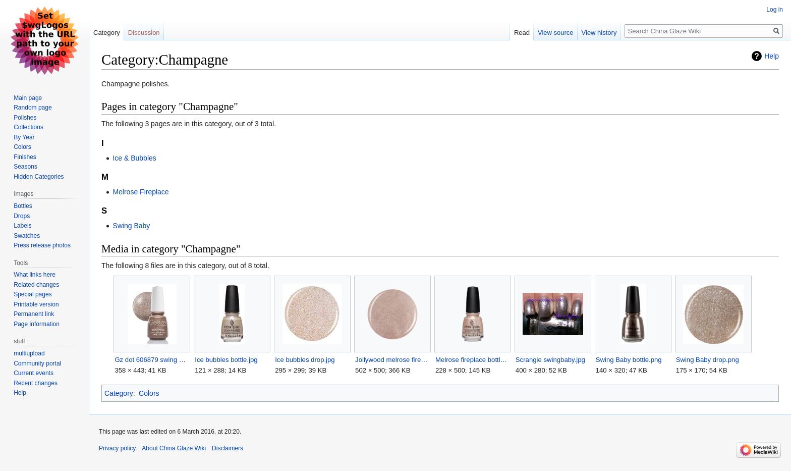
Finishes (25, 157)
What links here (34, 274)
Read (522, 32)
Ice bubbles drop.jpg (305, 359)
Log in (774, 9)
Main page (28, 97)
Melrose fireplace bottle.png (472, 359)
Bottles (23, 206)
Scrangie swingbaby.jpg (550, 359)
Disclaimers (227, 448)
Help (771, 56)
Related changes (36, 284)
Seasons (25, 166)
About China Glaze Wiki (174, 448)
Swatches (27, 235)
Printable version (36, 304)
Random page (32, 107)
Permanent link (34, 314)
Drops (22, 216)
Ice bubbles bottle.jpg (226, 359)
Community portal (37, 363)
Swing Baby (131, 226)
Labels (22, 225)
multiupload (29, 353)
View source (556, 32)
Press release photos (42, 245)
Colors (149, 393)
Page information (37, 324)
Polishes (25, 117)
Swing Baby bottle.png (629, 359)
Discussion (144, 32)
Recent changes (36, 383)
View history (599, 32)
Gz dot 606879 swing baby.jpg (152, 359)
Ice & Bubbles (134, 158)
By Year (24, 137)
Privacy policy (117, 448)
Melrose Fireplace (140, 192)
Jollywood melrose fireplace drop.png (392, 359)
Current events (33, 373)
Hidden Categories (39, 176)
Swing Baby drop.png (707, 359)
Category (118, 393)
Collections (28, 127)
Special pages (32, 294)
